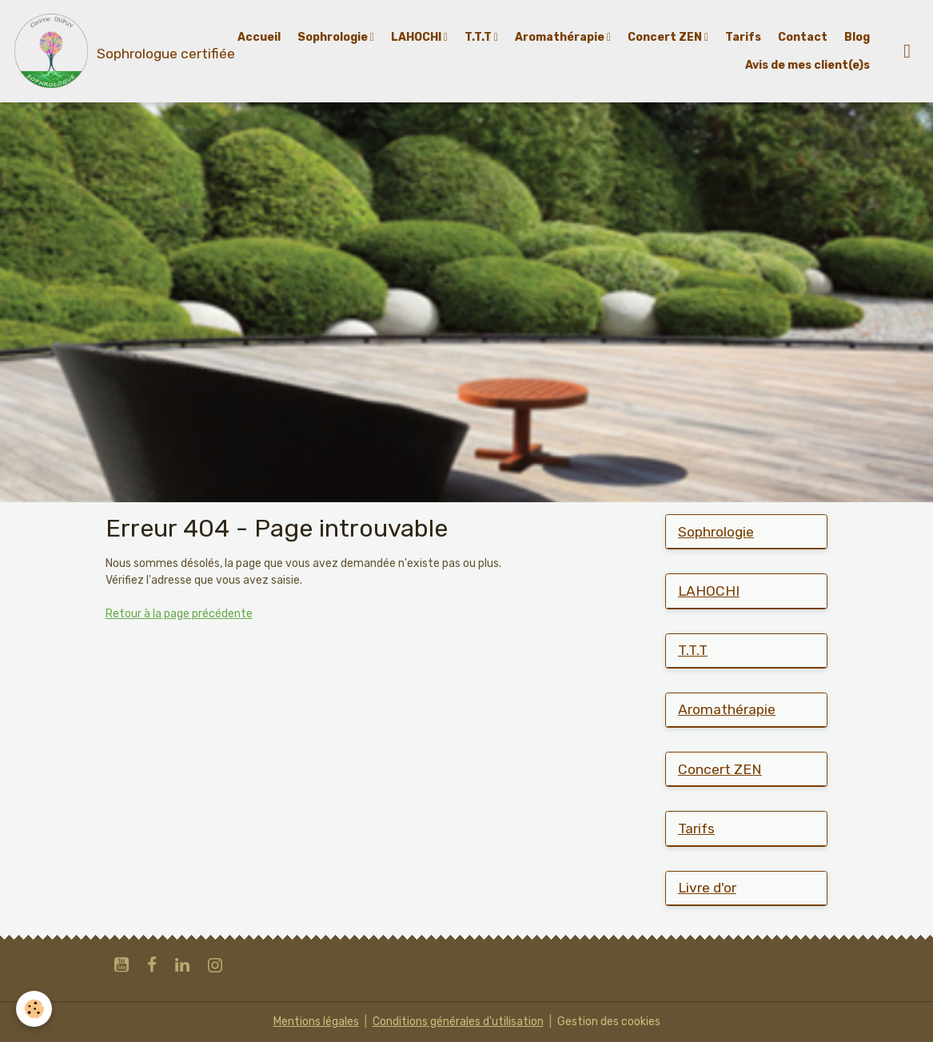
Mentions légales (316, 1021)
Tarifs (743, 37)
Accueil (259, 37)
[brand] (106, 51)
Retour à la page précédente (179, 614)
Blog (857, 37)
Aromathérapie (561, 37)
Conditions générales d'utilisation (458, 1021)
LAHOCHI (417, 37)
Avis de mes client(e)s (807, 65)
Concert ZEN (666, 37)
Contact (802, 37)
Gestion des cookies (608, 1021)
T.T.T (479, 37)
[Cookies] (34, 1009)
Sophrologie (333, 37)
